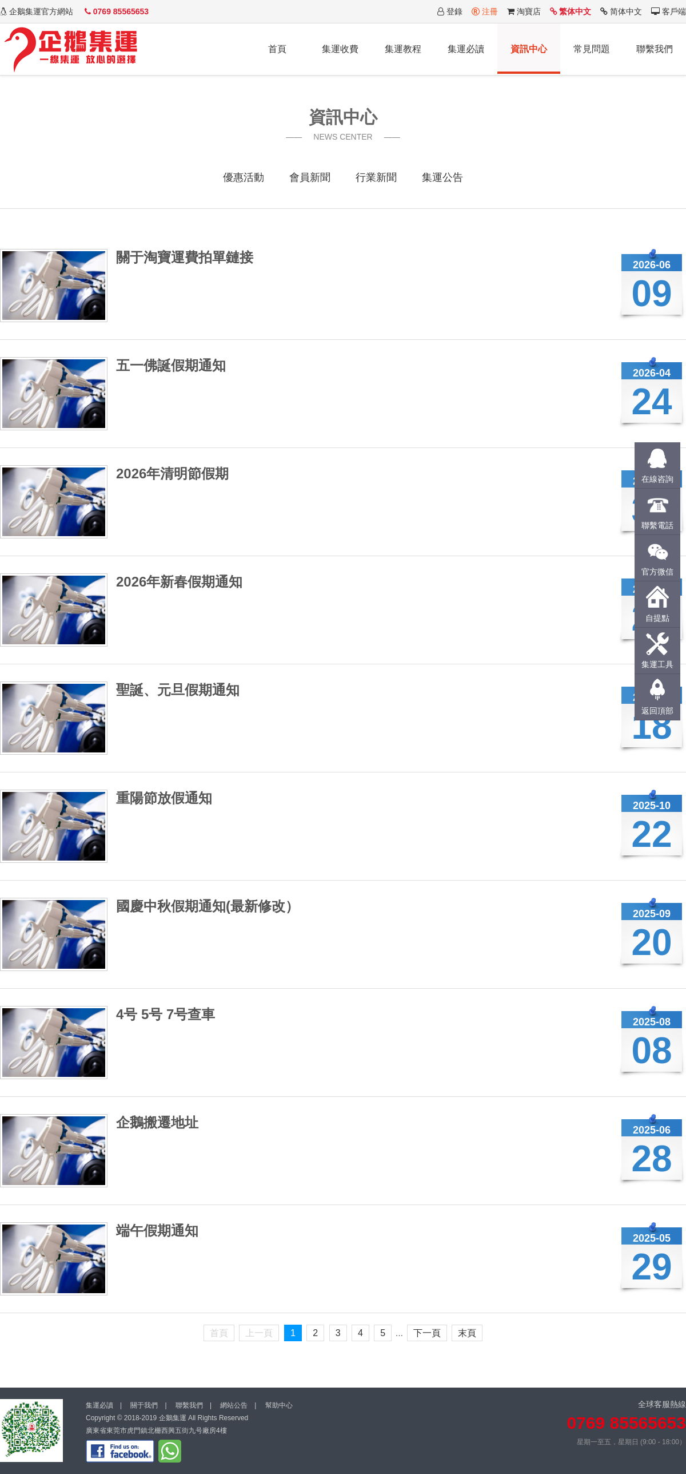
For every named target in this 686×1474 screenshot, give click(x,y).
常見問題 (591, 49)
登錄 (449, 11)
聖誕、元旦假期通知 (178, 690)
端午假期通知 (157, 1230)
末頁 (467, 1333)
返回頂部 (657, 710)
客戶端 (668, 11)
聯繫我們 (654, 49)
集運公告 (442, 177)
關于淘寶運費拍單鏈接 (184, 257)
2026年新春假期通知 (179, 581)
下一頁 (427, 1333)
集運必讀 (466, 49)
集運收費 (340, 49)
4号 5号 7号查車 (165, 1014)
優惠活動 (243, 177)
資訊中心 (528, 49)
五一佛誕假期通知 (171, 365)
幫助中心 (279, 1405)
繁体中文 (571, 11)
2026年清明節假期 (172, 473)
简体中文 (621, 11)
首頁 (277, 49)
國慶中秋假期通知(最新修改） (207, 906)
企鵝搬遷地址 (157, 1122)
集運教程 (403, 49)
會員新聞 (309, 177)
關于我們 (144, 1405)
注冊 (485, 11)
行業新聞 (376, 177)
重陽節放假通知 (164, 798)
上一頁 (259, 1333)
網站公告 (234, 1405)
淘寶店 (524, 11)
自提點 (657, 618)
